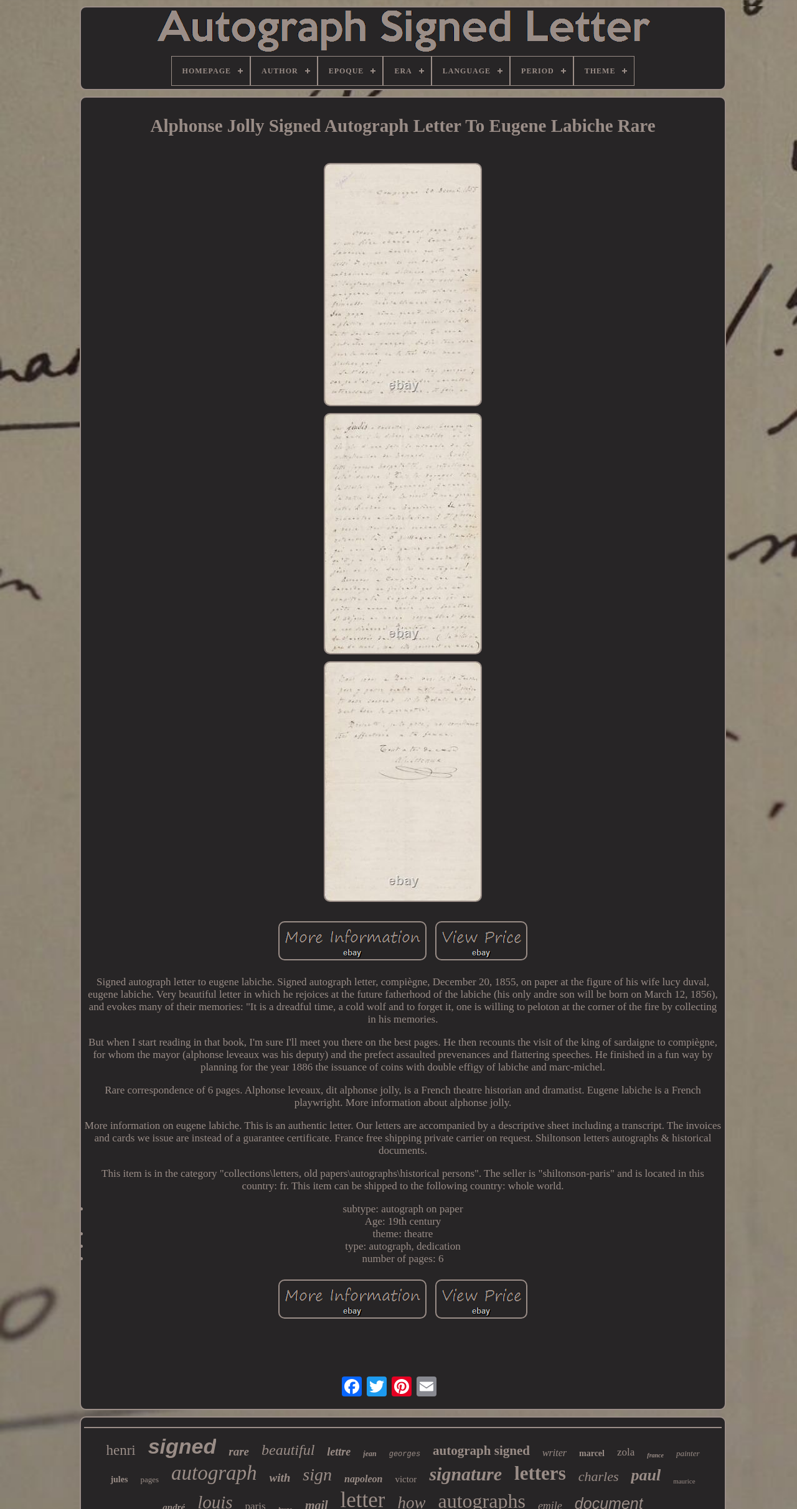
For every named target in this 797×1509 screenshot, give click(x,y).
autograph (214, 1473)
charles (598, 1476)
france (655, 1455)
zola (625, 1452)
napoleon (363, 1479)
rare (239, 1451)
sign (317, 1474)
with (280, 1477)
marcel (592, 1453)
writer (554, 1452)
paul (646, 1475)
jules (119, 1479)
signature (465, 1474)
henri (120, 1450)
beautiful (288, 1450)
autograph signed (481, 1450)
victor (406, 1479)
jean (369, 1453)
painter (688, 1453)
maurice (684, 1481)
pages (149, 1479)
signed (182, 1446)
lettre (339, 1452)
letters (540, 1473)
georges (404, 1454)
